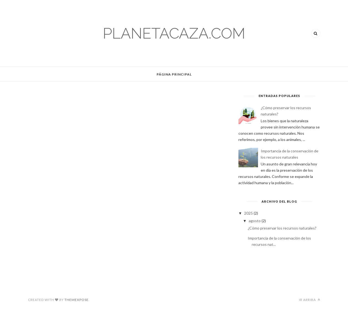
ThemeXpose (76, 300)
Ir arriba (309, 300)
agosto (255, 220)
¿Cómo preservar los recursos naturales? (282, 228)
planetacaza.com (174, 33)
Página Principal (174, 74)
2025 (249, 213)
